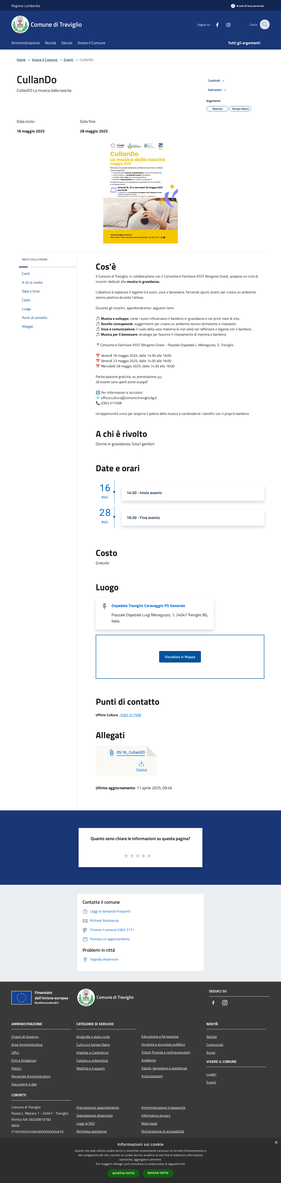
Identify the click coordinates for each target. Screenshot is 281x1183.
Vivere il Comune (45, 59)
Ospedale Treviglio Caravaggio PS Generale (148, 606)
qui (159, 376)
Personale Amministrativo (30, 1076)
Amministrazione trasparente (163, 1107)
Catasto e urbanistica (92, 1060)
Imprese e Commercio (92, 1052)
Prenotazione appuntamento (97, 1107)
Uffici (15, 1052)
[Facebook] (214, 24)
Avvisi (210, 1052)
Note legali (149, 1123)
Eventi (68, 59)
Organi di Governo (24, 1036)
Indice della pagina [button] (34, 259)
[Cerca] (264, 24)
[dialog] (140, 1160)
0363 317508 (130, 715)
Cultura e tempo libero (93, 1044)
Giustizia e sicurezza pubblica (163, 1044)
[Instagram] (225, 24)
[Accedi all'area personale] (247, 6)
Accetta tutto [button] (124, 1173)
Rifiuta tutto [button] (158, 1173)
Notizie (211, 1036)
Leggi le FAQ (85, 1123)
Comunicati (214, 1044)
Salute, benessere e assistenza (164, 1068)
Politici (16, 1068)
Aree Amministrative (27, 1044)
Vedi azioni (218, 90)
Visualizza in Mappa (180, 656)
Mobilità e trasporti (90, 1068)
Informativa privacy (155, 1115)
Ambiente (148, 1060)
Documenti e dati (24, 1084)
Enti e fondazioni (23, 1060)
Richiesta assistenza (91, 1131)
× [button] (276, 1142)
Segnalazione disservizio (94, 1115)
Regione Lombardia (25, 5)
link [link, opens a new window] (182, 1164)
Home (21, 59)
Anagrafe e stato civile (93, 1036)
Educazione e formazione (159, 1036)
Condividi (217, 80)
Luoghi (211, 1074)
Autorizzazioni (152, 1076)
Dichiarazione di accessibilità (162, 1131)
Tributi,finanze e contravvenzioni (165, 1052)
